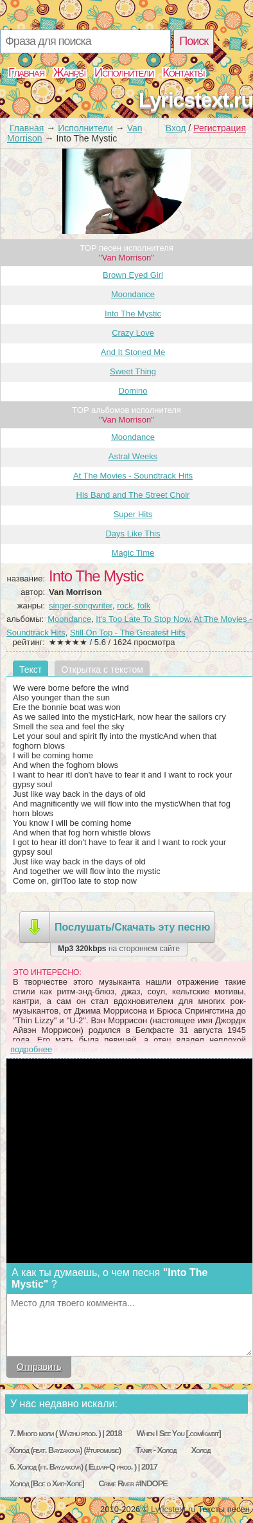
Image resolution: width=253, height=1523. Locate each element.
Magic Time (133, 553)
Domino (133, 391)
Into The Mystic (133, 313)
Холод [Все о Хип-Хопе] (47, 1483)
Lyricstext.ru (196, 99)
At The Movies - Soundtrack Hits (133, 475)
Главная (26, 72)
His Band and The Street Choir (133, 495)
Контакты (183, 72)
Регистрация (219, 128)
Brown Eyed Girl (133, 275)
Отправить (39, 1367)
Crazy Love (133, 333)
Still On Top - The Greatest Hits (127, 632)
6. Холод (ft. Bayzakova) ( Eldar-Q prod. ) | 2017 (83, 1467)
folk (143, 605)
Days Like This (132, 533)
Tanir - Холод (156, 1450)
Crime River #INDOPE (133, 1483)
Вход (176, 128)
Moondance (133, 294)
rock (125, 605)
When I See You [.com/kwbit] (179, 1433)
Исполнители (123, 72)
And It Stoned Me (133, 352)
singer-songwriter (80, 605)
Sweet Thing (133, 371)
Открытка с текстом (102, 669)
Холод (201, 1450)
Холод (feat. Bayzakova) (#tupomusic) (65, 1450)
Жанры (69, 72)
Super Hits (133, 514)
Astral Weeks (133, 456)
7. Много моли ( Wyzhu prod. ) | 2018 (66, 1433)
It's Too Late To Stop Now (142, 619)
